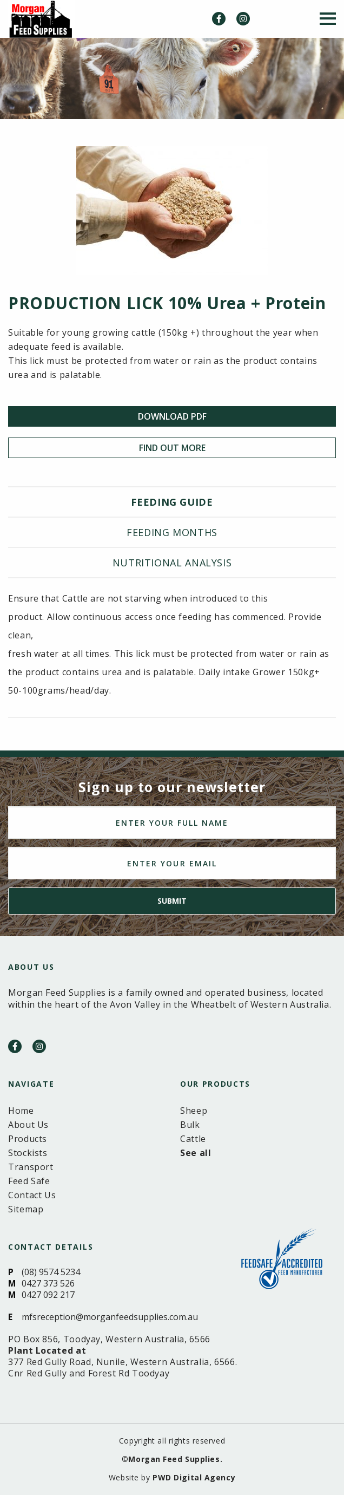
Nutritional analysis (172, 562)
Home (21, 1111)
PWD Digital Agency (194, 1477)
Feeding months (172, 532)
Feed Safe (29, 1181)
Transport (31, 1167)
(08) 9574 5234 (51, 1272)
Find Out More (172, 448)
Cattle (193, 1139)
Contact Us (32, 1195)
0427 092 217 (48, 1295)
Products (27, 1139)
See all (195, 1153)
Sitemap (25, 1209)
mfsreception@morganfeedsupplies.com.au (110, 1317)
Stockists (28, 1153)
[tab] (172, 502)
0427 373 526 (48, 1283)
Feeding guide (172, 501)
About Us (28, 1125)
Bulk (190, 1125)
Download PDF (172, 416)
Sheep (193, 1111)
